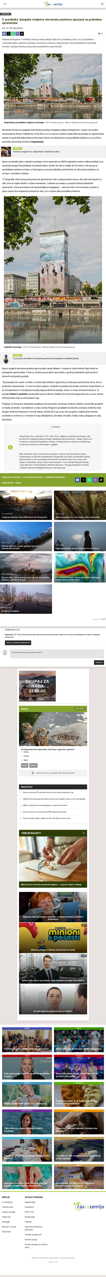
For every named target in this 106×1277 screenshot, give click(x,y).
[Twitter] (9, 34)
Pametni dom (7, 1207)
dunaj (18, 483)
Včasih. (26, 756)
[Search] (102, 4)
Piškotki (28, 1222)
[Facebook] (4, 34)
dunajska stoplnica (11, 477)
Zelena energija (8, 1212)
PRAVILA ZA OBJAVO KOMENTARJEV (18, 643)
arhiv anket (80, 709)
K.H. (3, 28)
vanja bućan (7, 483)
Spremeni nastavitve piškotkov (33, 1228)
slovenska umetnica (33, 477)
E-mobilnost (7, 1202)
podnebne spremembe (55, 477)
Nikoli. (26, 760)
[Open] (13, 4)
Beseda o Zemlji (9, 1227)
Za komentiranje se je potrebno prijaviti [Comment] (57, 653)
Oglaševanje (30, 1202)
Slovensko (6, 1232)
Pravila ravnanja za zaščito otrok (36, 1246)
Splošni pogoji (31, 1239)
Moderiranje (30, 1217)
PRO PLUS (29, 1212)
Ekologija (6, 1222)
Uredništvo (29, 1207)
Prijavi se (99, 662)
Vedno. (26, 752)
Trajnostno (6, 1217)
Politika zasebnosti (33, 1234)
